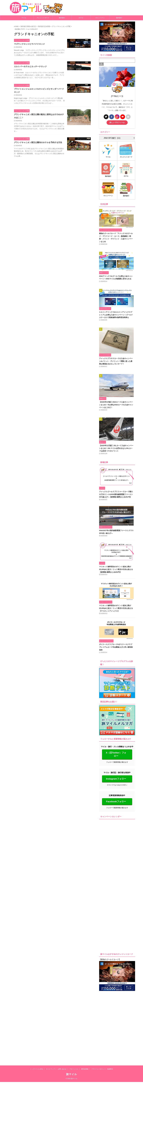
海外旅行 (62, 18)
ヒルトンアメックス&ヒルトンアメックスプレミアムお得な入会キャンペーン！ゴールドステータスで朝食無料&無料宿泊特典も (116, 316)
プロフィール (73, 1003)
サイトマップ (50, 1003)
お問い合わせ (62, 1003)
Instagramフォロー (116, 784)
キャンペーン (100, 18)
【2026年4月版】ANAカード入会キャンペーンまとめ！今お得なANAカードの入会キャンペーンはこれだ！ (117, 408)
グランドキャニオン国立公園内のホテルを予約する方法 (38, 143)
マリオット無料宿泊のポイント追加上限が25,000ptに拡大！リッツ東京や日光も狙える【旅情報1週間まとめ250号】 (116, 576)
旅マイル (71, 1008)
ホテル (81, 18)
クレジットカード (43, 18)
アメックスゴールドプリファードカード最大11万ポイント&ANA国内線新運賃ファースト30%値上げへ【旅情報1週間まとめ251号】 (117, 499)
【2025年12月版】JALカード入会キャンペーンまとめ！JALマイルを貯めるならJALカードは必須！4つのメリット (117, 452)
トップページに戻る (36, 1003)
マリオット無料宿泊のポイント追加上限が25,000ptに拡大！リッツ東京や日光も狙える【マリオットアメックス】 (116, 615)
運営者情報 (84, 1003)
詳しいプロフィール (117, 122)
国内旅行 (119, 18)
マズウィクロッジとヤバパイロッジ (29, 44)
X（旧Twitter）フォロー (116, 760)
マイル (23, 18)
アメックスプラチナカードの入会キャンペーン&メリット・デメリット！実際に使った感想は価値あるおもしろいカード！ (116, 364)
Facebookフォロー (116, 806)
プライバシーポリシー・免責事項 (102, 1003)
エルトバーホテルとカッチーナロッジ (30, 66)
